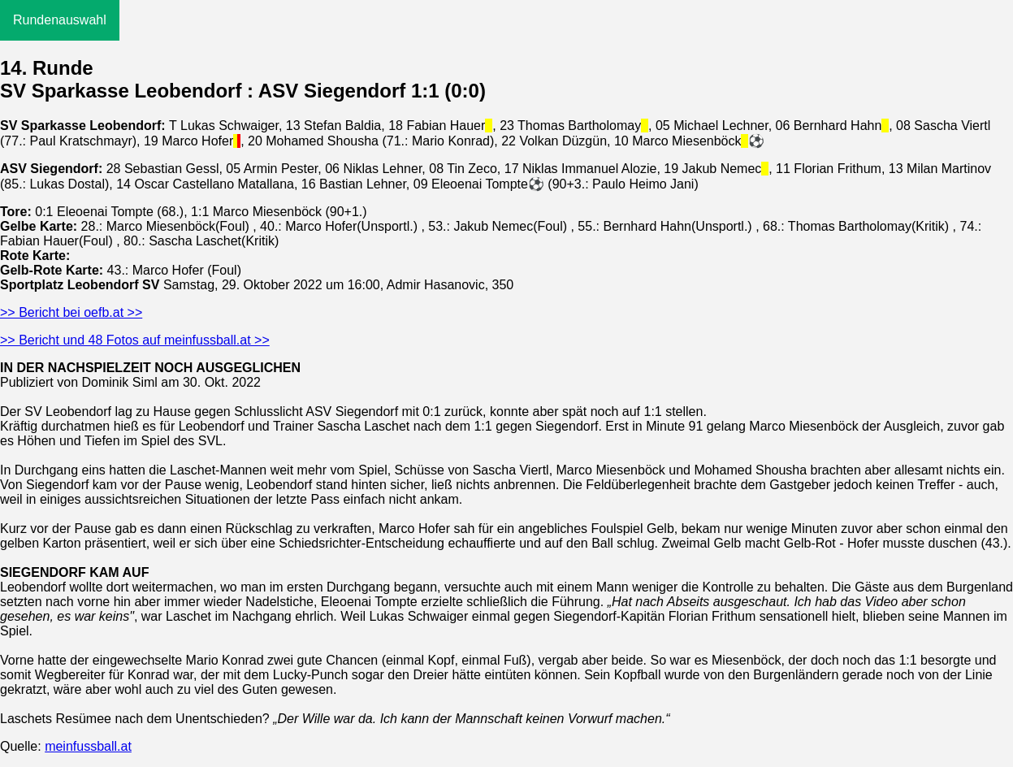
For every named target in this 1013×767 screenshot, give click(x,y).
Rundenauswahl (59, 20)
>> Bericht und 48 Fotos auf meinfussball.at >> (135, 340)
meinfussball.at (88, 746)
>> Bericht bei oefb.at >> (71, 312)
